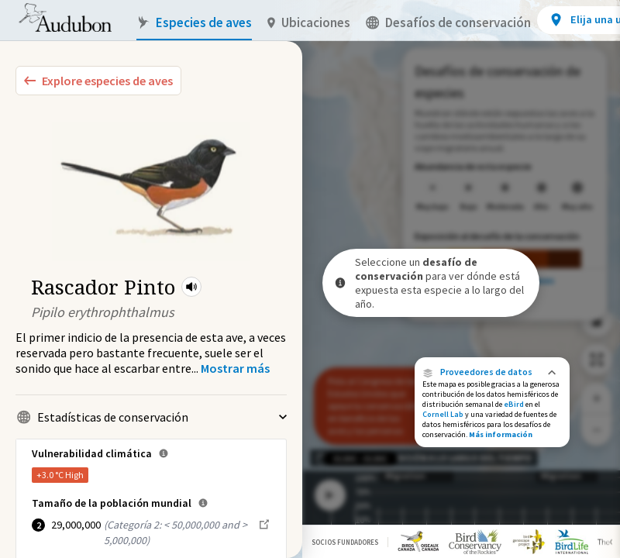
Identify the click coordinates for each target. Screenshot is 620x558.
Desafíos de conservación (448, 23)
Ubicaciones (308, 23)
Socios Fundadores (345, 542)
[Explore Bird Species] (98, 80)
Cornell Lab (442, 414)
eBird (514, 404)
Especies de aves (194, 23)
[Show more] (235, 368)
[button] (191, 287)
